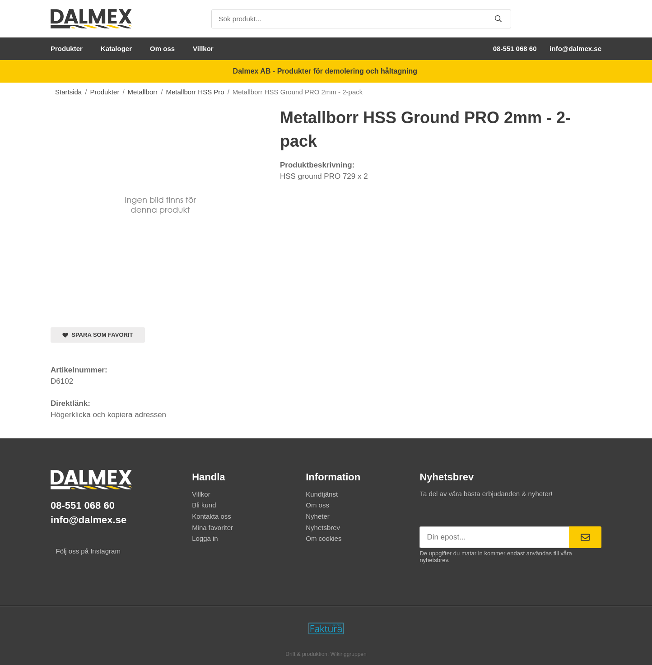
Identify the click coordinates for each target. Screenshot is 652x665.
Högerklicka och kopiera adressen (108, 414)
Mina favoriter (212, 527)
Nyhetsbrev (323, 527)
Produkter (67, 48)
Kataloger (116, 48)
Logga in (205, 538)
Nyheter (318, 516)
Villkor (203, 48)
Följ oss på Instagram (86, 551)
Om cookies (323, 538)
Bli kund (204, 505)
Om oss (162, 48)
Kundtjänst (322, 494)
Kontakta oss (211, 516)
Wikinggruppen (349, 654)
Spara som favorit (97, 334)
